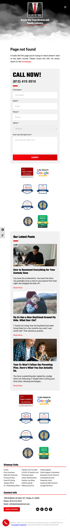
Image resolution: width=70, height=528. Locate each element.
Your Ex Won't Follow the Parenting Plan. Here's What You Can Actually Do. (33, 368)
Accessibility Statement (18, 525)
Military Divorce (28, 485)
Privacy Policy (9, 478)
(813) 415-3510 (24, 81)
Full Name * (17, 90)
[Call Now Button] (5, 522)
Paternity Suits (46, 480)
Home (6, 470)
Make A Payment (12, 509)
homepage (26, 61)
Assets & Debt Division (49, 483)
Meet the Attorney (10, 475)
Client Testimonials (29, 478)
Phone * (16, 112)
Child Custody (27, 483)
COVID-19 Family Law (30, 472)
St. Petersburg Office (12, 485)
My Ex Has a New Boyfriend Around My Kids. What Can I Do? (34, 319)
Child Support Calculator (50, 472)
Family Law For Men (29, 470)
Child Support (45, 470)
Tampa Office (9, 483)
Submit (35, 157)
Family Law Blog (28, 480)
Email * (15, 101)
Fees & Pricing (9, 480)
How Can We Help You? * (22, 135)
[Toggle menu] (65, 7)
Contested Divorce (47, 478)
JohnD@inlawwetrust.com (19, 504)
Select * (16, 123)
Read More (17, 287)
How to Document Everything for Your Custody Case (34, 271)
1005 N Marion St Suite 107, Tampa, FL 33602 (21, 498)
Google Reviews (46, 485)
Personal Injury (27, 475)
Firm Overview (9, 472)
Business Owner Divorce (49, 475)
